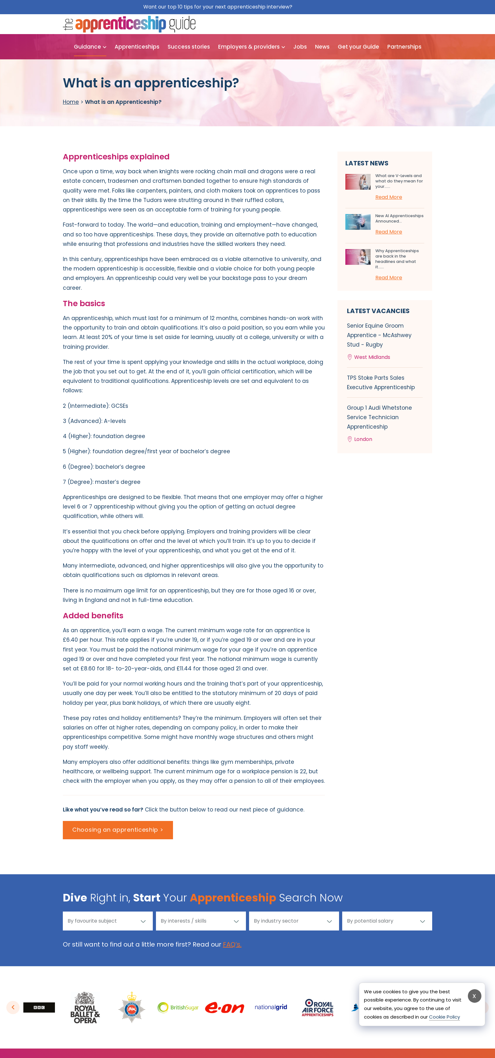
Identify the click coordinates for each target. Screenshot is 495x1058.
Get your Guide (358, 47)
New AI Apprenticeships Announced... (399, 218)
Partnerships (404, 47)
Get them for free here (323, 6)
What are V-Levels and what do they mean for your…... (399, 181)
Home (71, 102)
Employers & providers (249, 47)
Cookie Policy (444, 1016)
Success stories (189, 47)
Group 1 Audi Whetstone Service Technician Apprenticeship (385, 424)
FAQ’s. (232, 944)
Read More (388, 197)
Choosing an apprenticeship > (118, 830)
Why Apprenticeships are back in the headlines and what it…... (397, 259)
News (322, 47)
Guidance (87, 47)
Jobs (300, 47)
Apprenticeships (137, 47)
